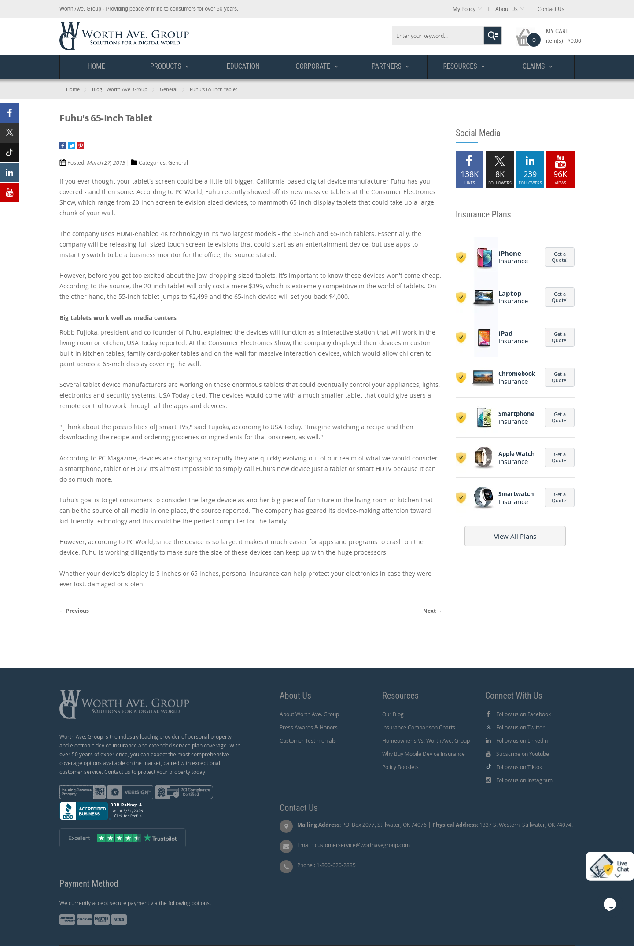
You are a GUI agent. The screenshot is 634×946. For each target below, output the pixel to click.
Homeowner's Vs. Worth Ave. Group (426, 740)
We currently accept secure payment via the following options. (135, 902)
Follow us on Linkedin (522, 740)
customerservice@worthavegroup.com (362, 844)
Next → (432, 611)
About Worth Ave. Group (309, 714)
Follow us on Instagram (524, 780)
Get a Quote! (560, 256)
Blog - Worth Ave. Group (119, 89)
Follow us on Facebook (523, 714)
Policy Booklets (400, 766)
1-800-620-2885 (336, 865)
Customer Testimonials (308, 740)
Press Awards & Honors (309, 727)
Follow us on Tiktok (519, 766)
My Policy (464, 8)
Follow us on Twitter (520, 727)
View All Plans (515, 536)
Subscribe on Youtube (522, 753)
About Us (506, 8)
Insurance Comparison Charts (418, 727)
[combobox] (447, 35)
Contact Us (551, 8)
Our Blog (393, 714)
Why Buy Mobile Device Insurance (423, 753)
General (168, 89)
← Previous (74, 611)
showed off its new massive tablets (298, 192)
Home (73, 89)
